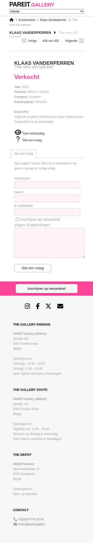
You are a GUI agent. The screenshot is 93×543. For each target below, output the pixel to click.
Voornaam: (22, 178)
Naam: (19, 192)
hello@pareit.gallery (32, 524)
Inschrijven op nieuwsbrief (40, 219)
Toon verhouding (29, 133)
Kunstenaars (27, 20)
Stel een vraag (28, 140)
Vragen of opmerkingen (32, 225)
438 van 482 (51, 41)
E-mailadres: (24, 206)
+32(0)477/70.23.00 (31, 519)
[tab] (23, 153)
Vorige (29, 41)
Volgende (74, 41)
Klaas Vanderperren (53, 20)
